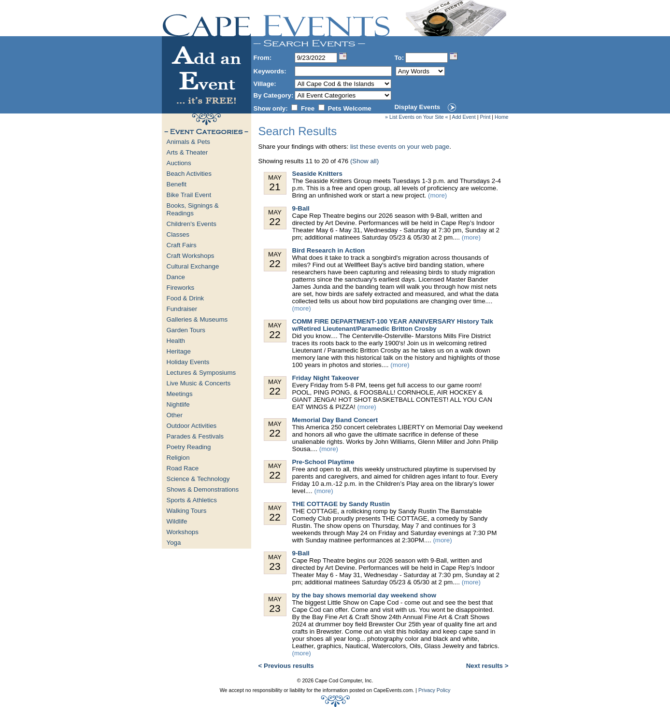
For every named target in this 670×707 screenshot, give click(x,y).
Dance (176, 277)
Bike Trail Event (189, 194)
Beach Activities (189, 173)
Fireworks (181, 287)
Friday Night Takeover (325, 378)
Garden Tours (186, 330)
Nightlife (178, 404)
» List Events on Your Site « (416, 117)
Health (176, 340)
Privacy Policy (434, 690)
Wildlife (177, 521)
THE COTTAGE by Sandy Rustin (341, 504)
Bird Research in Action (328, 250)
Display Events (417, 107)
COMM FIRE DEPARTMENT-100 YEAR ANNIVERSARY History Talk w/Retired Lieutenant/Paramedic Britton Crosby (392, 325)
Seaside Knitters (317, 173)
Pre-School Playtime (323, 462)
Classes (178, 234)
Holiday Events (188, 362)
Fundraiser (182, 308)
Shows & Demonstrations (203, 489)
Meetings (180, 393)
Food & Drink (185, 298)
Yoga (174, 542)
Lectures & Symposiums (201, 372)
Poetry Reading (189, 447)
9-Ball (301, 208)
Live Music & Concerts (199, 383)
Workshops (183, 532)
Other (175, 415)
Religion (178, 457)
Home (501, 117)
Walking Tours (187, 510)
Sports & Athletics (192, 500)
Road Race (183, 468)
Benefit (177, 184)
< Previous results (286, 665)
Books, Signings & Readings (193, 209)
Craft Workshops (190, 255)
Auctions (179, 163)
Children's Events (191, 223)
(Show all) (364, 161)
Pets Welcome (349, 108)
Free (307, 108)
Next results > (487, 665)
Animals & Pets (188, 141)
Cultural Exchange (193, 266)
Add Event (464, 117)
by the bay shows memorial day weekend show (364, 595)
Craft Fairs (182, 245)
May (275, 183)
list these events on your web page (399, 146)
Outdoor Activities (192, 425)
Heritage (179, 351)
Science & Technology (198, 478)
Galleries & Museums (197, 319)
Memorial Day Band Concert (335, 420)
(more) (437, 195)
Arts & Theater (187, 152)
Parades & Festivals (195, 436)
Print (485, 117)
